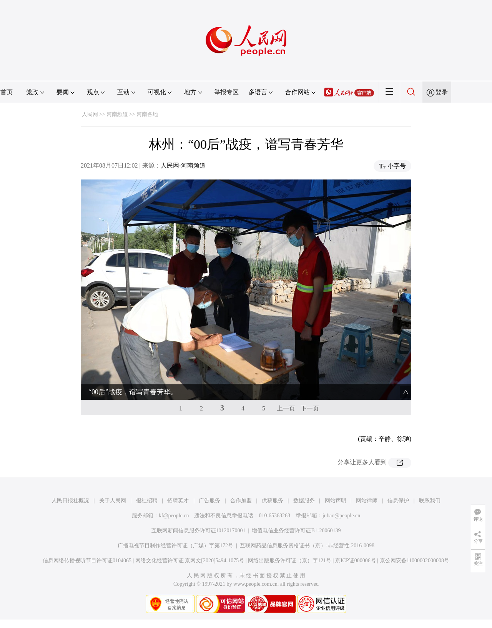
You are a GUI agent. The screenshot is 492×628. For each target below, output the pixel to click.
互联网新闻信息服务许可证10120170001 (198, 530)
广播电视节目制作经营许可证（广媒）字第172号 (175, 545)
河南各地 (147, 114)
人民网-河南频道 (183, 165)
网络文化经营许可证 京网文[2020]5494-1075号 (189, 560)
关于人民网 (112, 500)
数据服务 (304, 500)
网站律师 (366, 500)
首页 (6, 92)
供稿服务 (272, 500)
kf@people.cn (174, 515)
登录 (441, 92)
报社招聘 (147, 500)
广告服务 (209, 500)
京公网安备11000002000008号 (414, 560)
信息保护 (398, 500)
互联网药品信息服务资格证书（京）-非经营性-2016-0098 (307, 545)
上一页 (286, 408)
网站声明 (335, 500)
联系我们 (429, 500)
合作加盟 (241, 500)
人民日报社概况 (70, 500)
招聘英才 (178, 500)
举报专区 (226, 92)
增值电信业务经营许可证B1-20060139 (296, 530)
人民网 (90, 114)
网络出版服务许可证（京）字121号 (289, 560)
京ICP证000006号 (355, 560)
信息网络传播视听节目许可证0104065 (87, 560)
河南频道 (117, 114)
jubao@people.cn (341, 515)
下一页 (310, 408)
